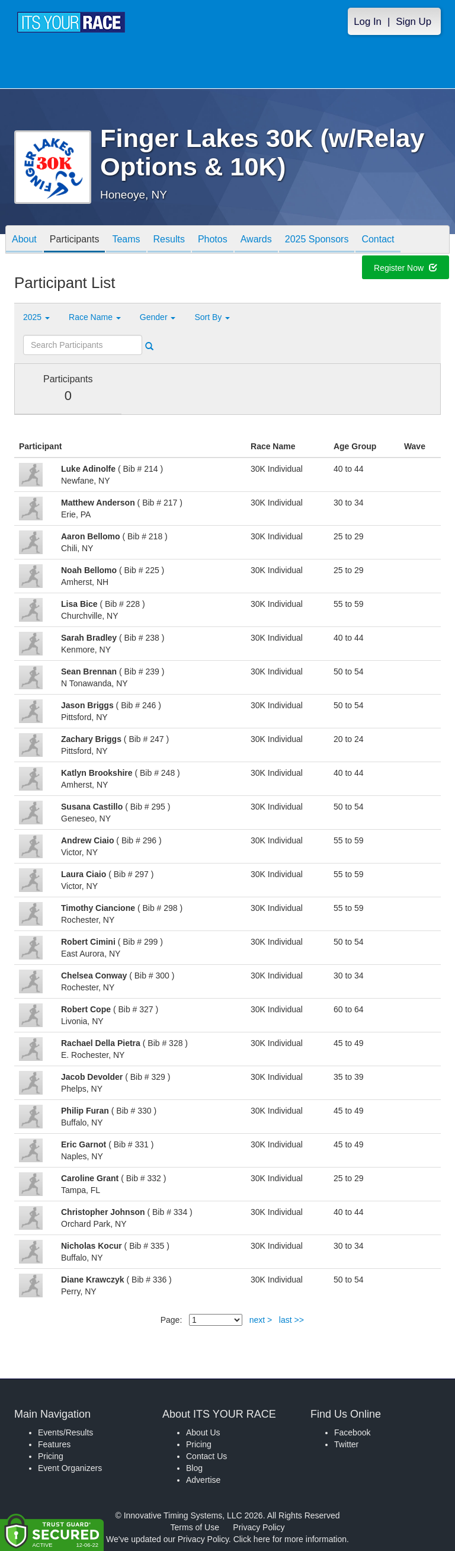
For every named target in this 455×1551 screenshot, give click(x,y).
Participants (75, 240)
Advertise (203, 1480)
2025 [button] (36, 317)
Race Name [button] (95, 317)
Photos (213, 240)
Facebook (352, 1432)
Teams (126, 240)
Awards (256, 240)
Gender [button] (158, 317)
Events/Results (65, 1432)
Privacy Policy (258, 1527)
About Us (203, 1432)
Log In (368, 21)
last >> (291, 1320)
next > (261, 1320)
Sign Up (413, 21)
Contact (377, 240)
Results (169, 240)
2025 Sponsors (317, 240)
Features (54, 1444)
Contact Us (206, 1456)
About (24, 240)
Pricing (50, 1456)
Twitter (346, 1444)
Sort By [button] (212, 317)
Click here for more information (290, 1539)
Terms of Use (195, 1527)
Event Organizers (70, 1468)
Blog (194, 1468)
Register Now (405, 268)
